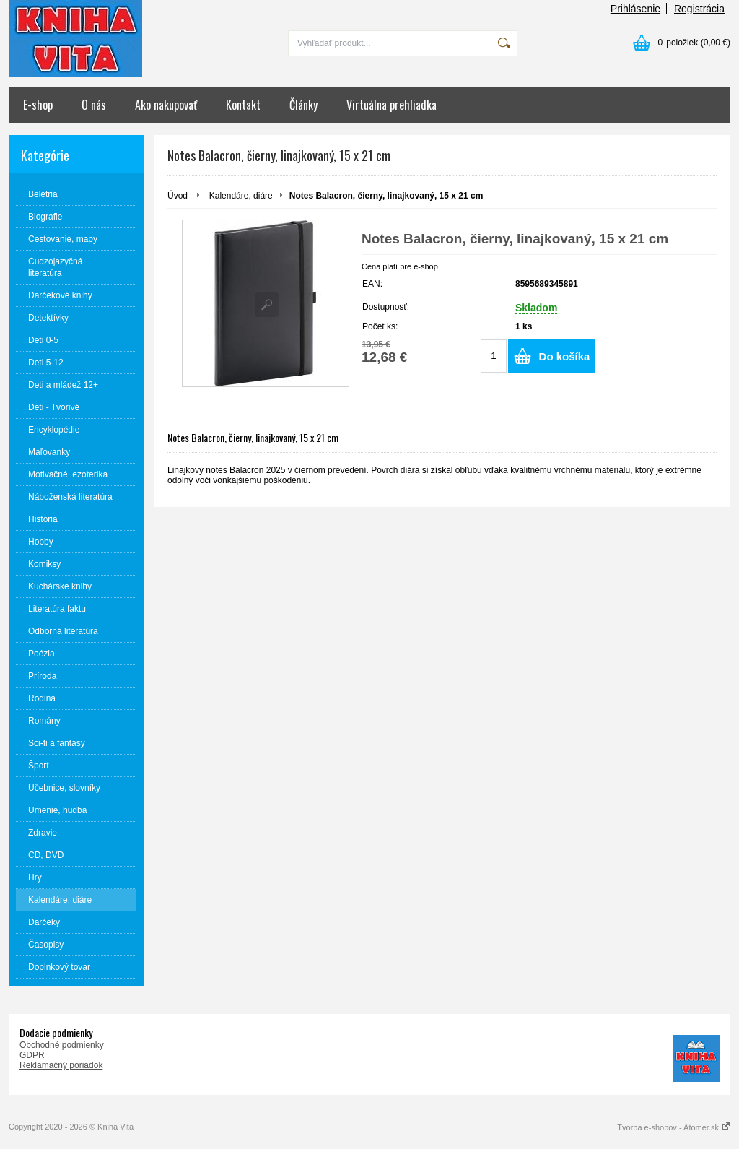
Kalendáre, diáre (241, 196)
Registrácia (699, 8)
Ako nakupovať (166, 104)
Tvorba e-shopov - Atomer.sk (673, 1127)
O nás (94, 104)
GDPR (32, 1055)
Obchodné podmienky (61, 1045)
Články (303, 104)
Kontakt (243, 104)
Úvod (177, 196)
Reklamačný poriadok (60, 1065)
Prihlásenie (635, 8)
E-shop (38, 104)
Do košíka (564, 356)
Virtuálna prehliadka (391, 104)
